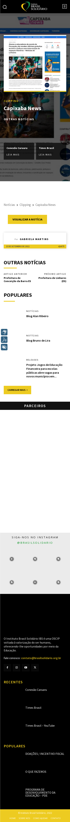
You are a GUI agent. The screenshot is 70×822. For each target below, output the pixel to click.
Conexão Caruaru (17, 148)
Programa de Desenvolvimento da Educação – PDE (40, 792)
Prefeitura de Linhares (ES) (52, 279)
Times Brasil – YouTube (40, 725)
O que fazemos (35, 771)
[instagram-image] (11, 559)
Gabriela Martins (34, 239)
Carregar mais (17, 390)
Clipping (11, 100)
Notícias (9, 205)
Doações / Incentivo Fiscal (44, 754)
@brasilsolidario (35, 542)
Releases (32, 360)
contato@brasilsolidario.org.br (41, 658)
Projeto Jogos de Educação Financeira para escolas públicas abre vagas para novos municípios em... (44, 370)
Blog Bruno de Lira (38, 340)
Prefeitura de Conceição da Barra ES (17, 279)
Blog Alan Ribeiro (37, 316)
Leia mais (13, 154)
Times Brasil (46, 148)
